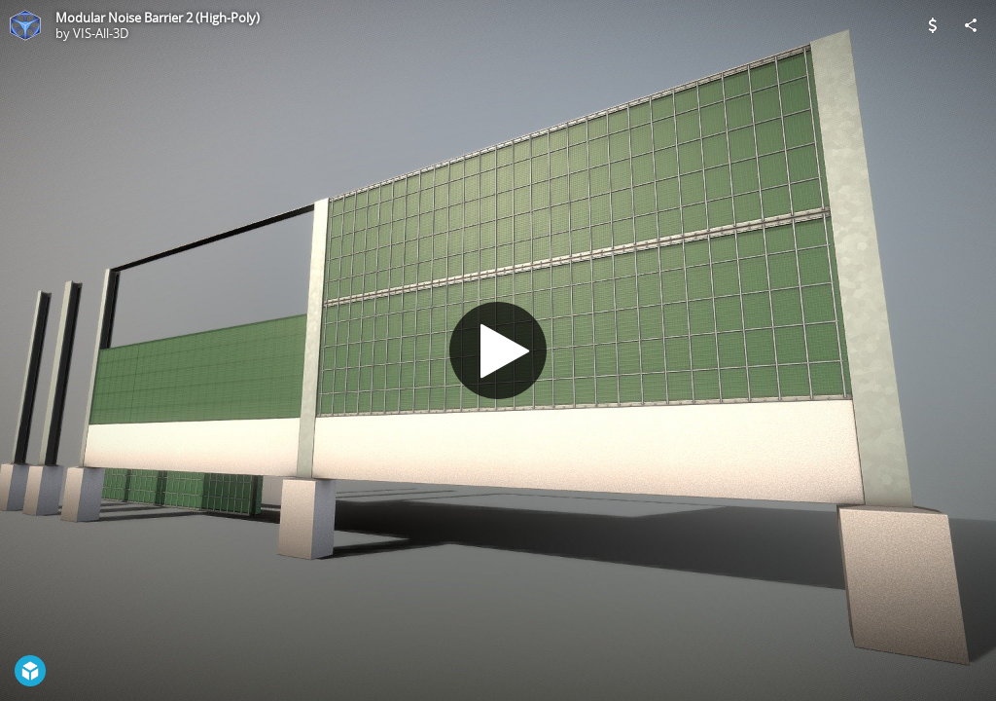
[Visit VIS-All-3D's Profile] (25, 25)
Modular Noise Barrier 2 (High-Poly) (157, 17)
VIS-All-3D (100, 33)
